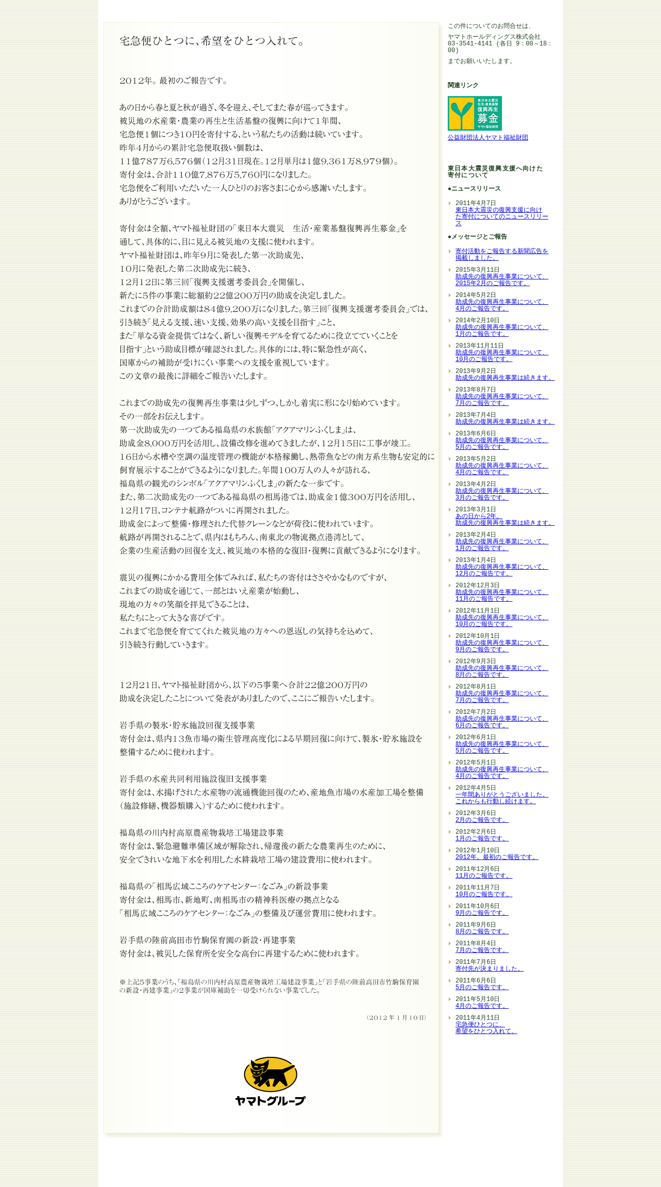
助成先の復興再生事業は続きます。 (505, 378)
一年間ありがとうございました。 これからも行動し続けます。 (501, 798)
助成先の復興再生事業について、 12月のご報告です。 (501, 571)
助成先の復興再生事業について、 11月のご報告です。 (501, 596)
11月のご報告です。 (483, 876)
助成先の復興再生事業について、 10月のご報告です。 (501, 356)
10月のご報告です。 (483, 895)
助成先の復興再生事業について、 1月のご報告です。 (501, 331)
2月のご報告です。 (482, 820)
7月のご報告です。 (482, 950)
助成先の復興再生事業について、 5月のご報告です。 (501, 444)
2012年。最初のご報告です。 (497, 857)
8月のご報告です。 (482, 932)
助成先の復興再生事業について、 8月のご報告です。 (501, 672)
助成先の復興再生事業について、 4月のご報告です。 (501, 306)
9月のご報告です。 (482, 913)
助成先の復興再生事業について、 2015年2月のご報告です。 (501, 280)
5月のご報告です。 (482, 987)
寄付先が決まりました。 (489, 969)
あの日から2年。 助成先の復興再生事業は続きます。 (505, 520)
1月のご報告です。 (482, 839)
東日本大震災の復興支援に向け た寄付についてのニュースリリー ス (501, 217)
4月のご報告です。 (482, 1006)
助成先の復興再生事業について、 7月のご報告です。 (501, 400)
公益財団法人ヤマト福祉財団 (488, 138)
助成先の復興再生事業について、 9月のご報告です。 (501, 646)
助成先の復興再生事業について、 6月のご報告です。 (501, 722)
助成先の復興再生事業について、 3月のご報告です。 (501, 495)
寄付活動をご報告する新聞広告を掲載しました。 (501, 255)
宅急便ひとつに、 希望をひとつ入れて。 (486, 1028)
